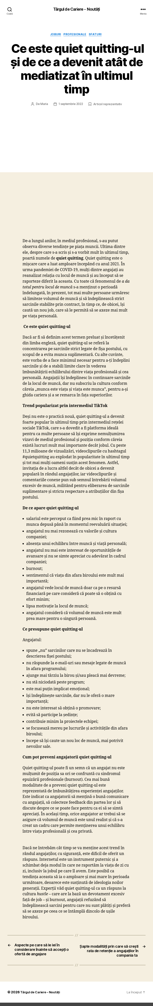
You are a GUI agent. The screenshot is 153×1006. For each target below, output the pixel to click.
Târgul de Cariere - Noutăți (76, 9)
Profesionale (75, 35)
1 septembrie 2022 (72, 91)
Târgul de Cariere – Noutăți (39, 986)
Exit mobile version (76, 1001)
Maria (46, 91)
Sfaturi (97, 35)
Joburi (54, 35)
